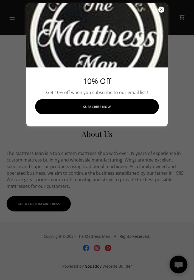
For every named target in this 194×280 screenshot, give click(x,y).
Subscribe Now (97, 106)
